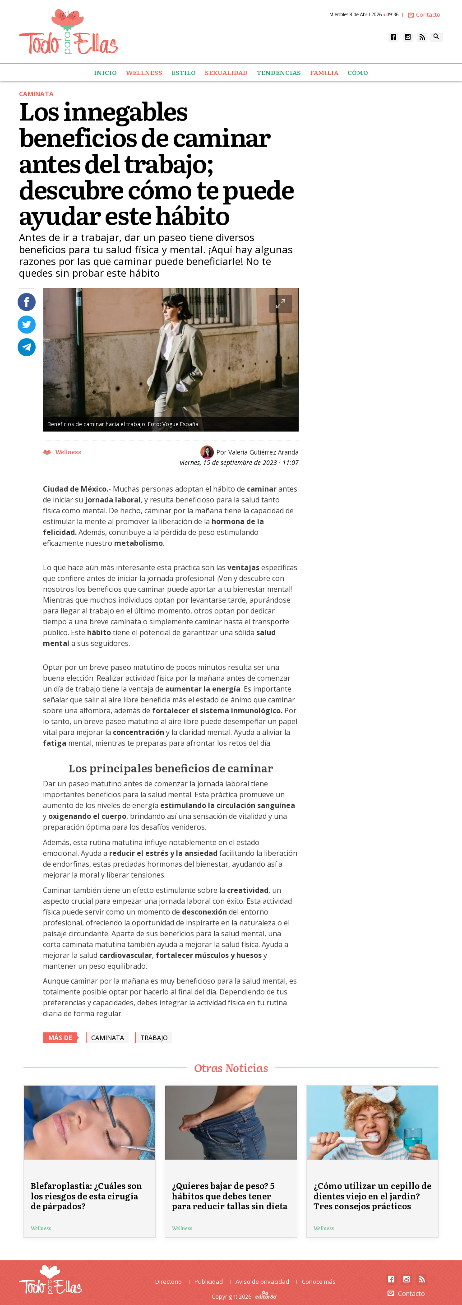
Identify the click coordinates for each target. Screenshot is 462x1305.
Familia (324, 72)
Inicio (105, 72)
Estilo (183, 72)
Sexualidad (226, 72)
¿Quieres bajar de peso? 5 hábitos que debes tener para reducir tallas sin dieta (229, 1196)
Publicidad (208, 1281)
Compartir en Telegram (27, 347)
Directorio (168, 1281)
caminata (107, 1037)
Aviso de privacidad (262, 1281)
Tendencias (279, 72)
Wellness (144, 72)
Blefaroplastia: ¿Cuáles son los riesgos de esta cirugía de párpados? (86, 1196)
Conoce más (319, 1281)
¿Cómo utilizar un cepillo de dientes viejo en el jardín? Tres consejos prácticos (372, 1196)
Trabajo (154, 1037)
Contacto (424, 14)
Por (257, 452)
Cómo (357, 72)
